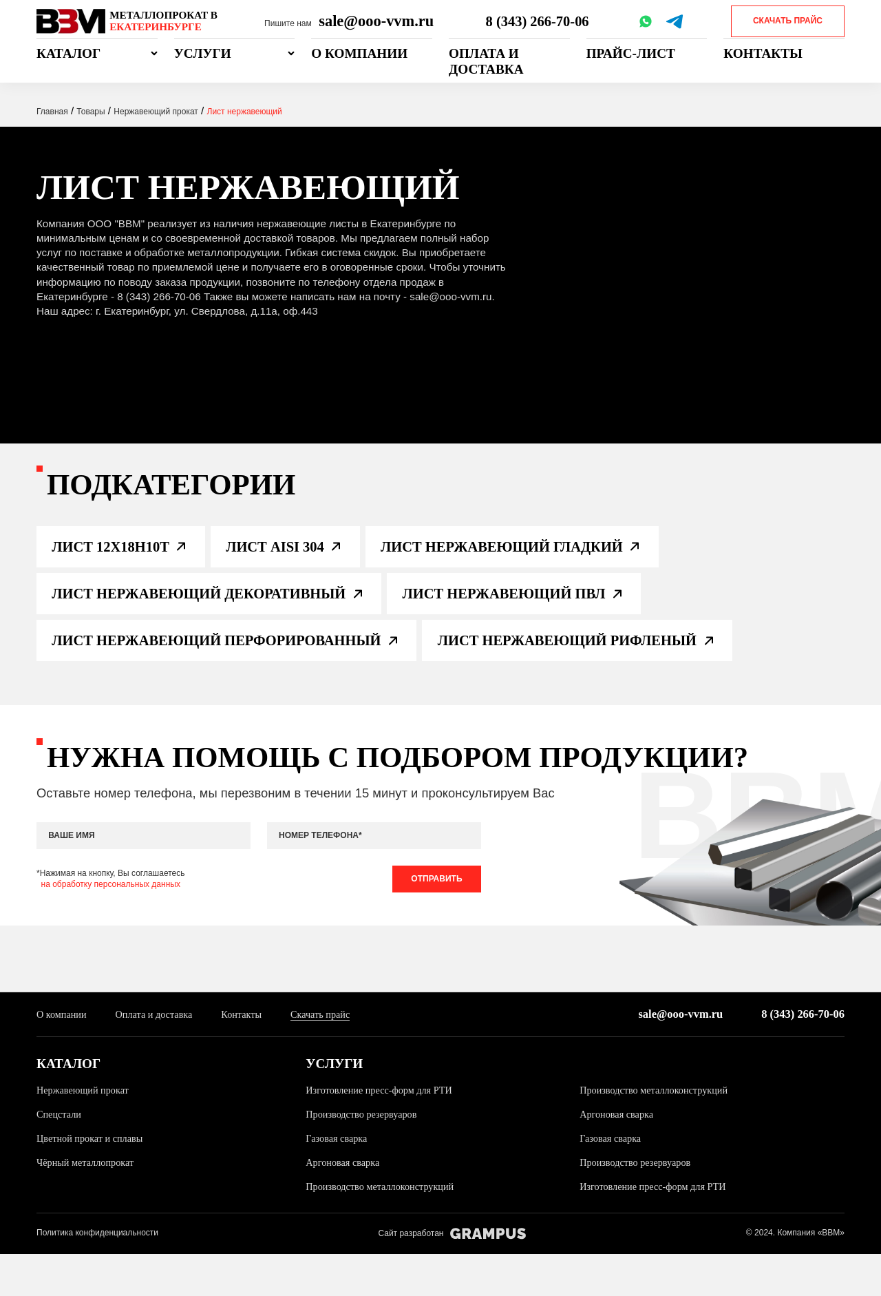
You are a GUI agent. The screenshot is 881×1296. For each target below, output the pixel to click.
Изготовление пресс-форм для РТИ (384, 1134)
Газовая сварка (338, 1181)
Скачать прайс (787, 20)
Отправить (433, 921)
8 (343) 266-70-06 (538, 21)
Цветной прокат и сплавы (93, 1181)
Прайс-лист (630, 53)
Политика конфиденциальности (97, 1275)
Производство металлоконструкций (659, 1134)
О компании (359, 53)
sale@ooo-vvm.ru (376, 21)
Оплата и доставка (486, 61)
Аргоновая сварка (619, 1158)
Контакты (763, 53)
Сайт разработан (452, 1276)
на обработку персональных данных (110, 926)
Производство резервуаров (365, 1158)
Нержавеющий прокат (85, 1134)
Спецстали (60, 1158)
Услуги (202, 53)
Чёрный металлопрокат (88, 1205)
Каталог (68, 53)
